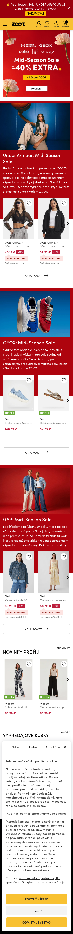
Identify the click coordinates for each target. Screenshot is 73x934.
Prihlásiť (56, 24)
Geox (8, 419)
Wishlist (47, 24)
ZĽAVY (65, 731)
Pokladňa (65, 23)
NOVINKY (63, 648)
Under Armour (13, 243)
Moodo (9, 703)
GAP (8, 596)
